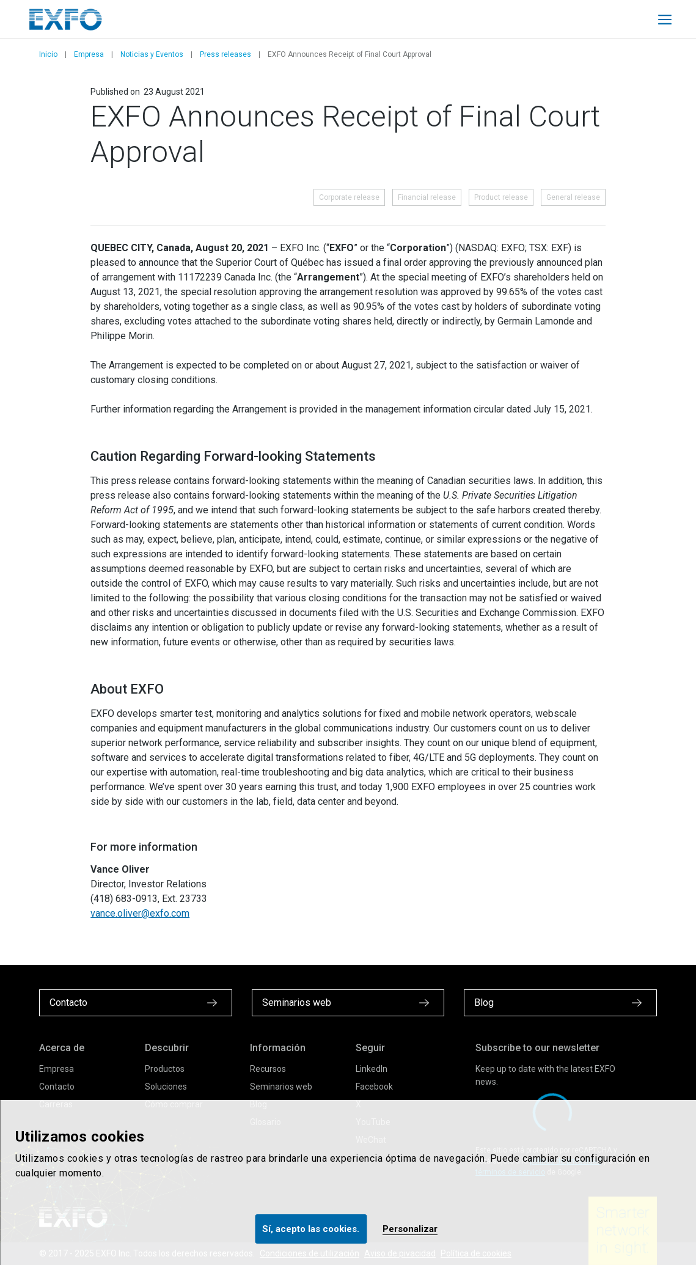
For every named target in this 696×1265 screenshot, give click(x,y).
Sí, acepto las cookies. (310, 1228)
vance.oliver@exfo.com (139, 913)
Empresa (89, 54)
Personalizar (410, 1228)
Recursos (268, 1069)
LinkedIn (371, 1069)
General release (573, 197)
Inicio (48, 54)
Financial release (427, 197)
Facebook (374, 1086)
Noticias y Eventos (151, 54)
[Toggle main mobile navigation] (664, 19)
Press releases (225, 54)
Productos (165, 1069)
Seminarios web (281, 1086)
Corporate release (349, 197)
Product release (501, 197)
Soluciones (166, 1086)
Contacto (57, 1086)
